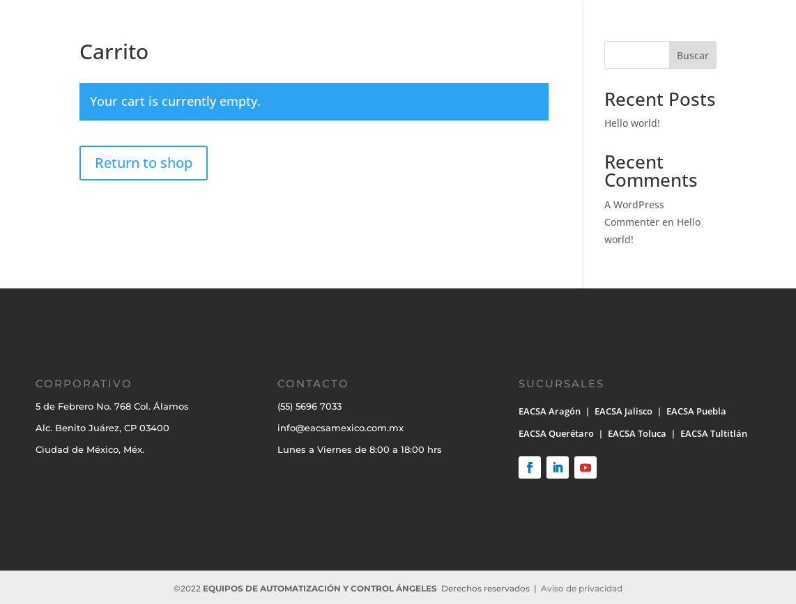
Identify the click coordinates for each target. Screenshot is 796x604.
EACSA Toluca (637, 433)
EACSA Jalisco (623, 411)
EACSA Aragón (550, 411)
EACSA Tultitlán (713, 433)
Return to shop (143, 162)
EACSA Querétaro (556, 433)
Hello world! (632, 123)
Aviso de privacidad (581, 588)
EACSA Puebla (696, 411)
